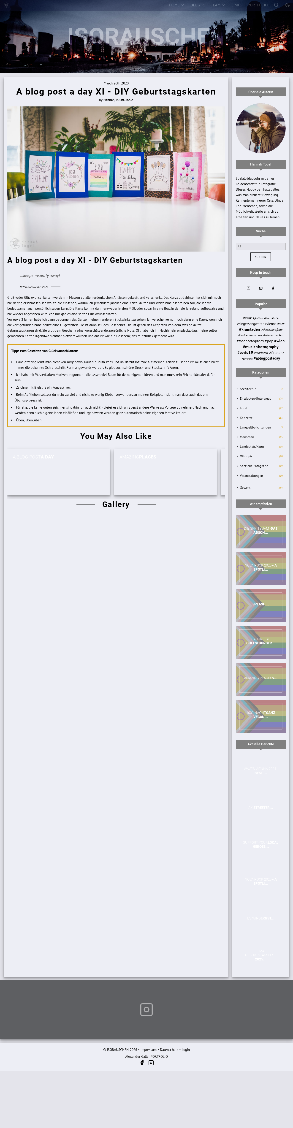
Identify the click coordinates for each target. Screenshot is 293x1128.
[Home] (176, 5)
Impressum (149, 1049)
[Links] (236, 5)
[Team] (218, 5)
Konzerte (246, 418)
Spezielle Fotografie (254, 466)
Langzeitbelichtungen (255, 427)
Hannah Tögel (260, 164)
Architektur (248, 389)
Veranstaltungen (251, 476)
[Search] (276, 4)
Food (243, 408)
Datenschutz (169, 1049)
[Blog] (197, 5)
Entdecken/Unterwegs (255, 398)
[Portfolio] (258, 5)
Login (186, 1049)
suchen (260, 257)
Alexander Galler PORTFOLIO (146, 1056)
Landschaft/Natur (252, 447)
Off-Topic (246, 456)
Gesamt (245, 487)
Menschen (247, 437)
